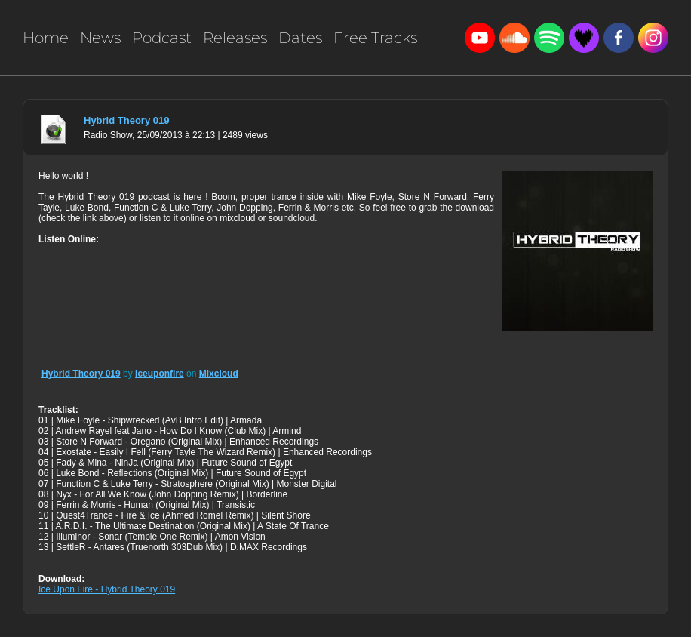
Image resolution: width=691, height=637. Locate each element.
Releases (235, 38)
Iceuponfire (159, 373)
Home (46, 38)
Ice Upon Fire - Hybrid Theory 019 (106, 589)
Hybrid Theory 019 (126, 120)
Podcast (162, 38)
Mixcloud (218, 373)
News (100, 38)
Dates (300, 38)
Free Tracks (375, 38)
